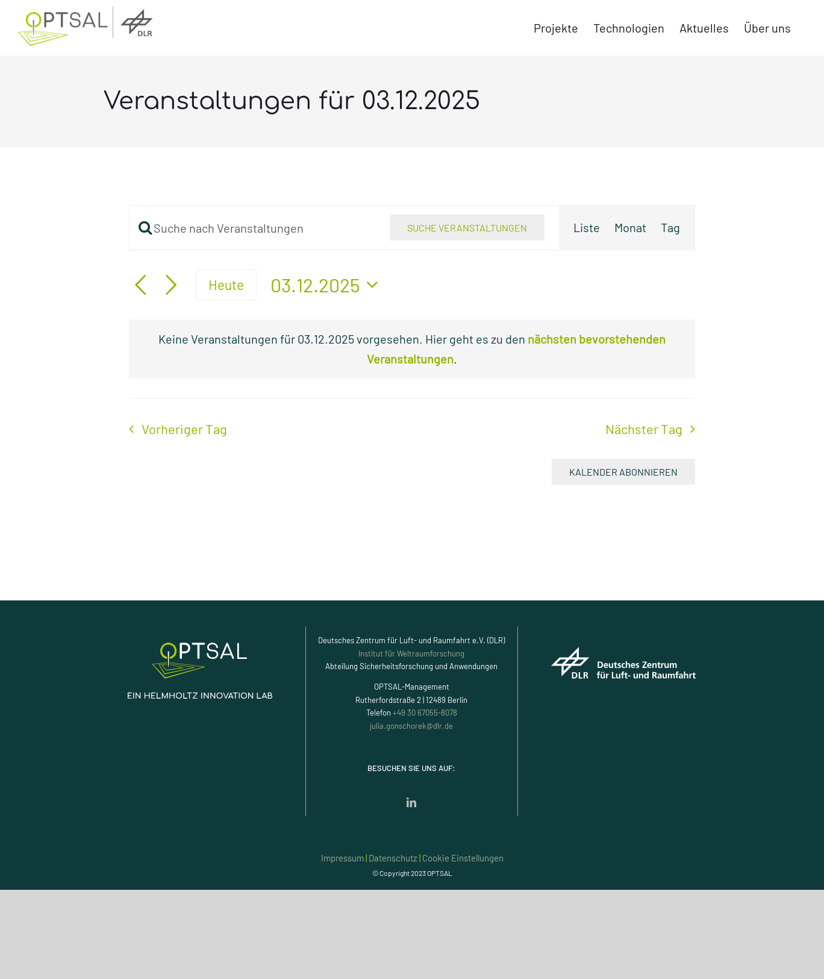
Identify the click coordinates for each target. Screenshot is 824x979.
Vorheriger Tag (184, 428)
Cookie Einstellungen (463, 857)
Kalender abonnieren (623, 472)
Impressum (342, 857)
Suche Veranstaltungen (467, 227)
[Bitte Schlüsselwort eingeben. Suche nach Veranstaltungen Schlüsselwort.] (252, 228)
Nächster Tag (643, 428)
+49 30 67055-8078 (425, 712)
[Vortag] (140, 285)
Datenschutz (393, 857)
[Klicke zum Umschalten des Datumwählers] (327, 284)
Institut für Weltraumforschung (411, 653)
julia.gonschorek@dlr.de (411, 726)
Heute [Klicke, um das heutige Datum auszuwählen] (226, 284)
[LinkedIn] (411, 802)
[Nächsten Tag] (171, 285)
